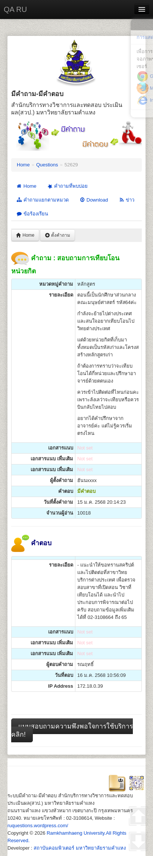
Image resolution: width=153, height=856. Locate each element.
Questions (47, 165)
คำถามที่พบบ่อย (67, 186)
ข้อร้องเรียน (32, 214)
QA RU (15, 9)
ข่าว (127, 200)
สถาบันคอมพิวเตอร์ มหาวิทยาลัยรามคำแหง (80, 848)
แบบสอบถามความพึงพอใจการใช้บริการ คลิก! (72, 730)
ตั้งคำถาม (57, 235)
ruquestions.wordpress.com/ (37, 825)
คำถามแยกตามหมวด (42, 200)
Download (93, 200)
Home (23, 165)
